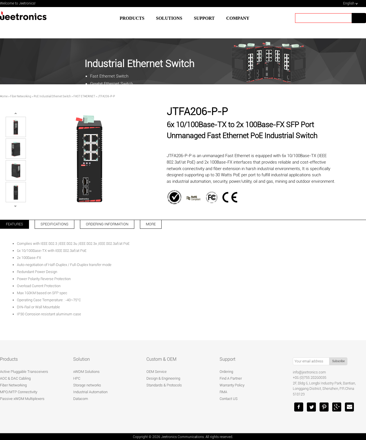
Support (227, 359)
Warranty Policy (232, 385)
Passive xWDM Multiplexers (22, 399)
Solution (81, 359)
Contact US (229, 399)
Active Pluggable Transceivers (24, 371)
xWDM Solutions (86, 371)
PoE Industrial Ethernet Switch (52, 96)
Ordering (226, 371)
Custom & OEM (161, 359)
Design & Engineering (163, 378)
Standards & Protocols (164, 385)
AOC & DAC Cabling (15, 378)
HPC (76, 378)
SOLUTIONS (169, 18)
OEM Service (156, 371)
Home (4, 96)
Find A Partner (231, 378)
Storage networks (87, 385)
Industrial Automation (90, 392)
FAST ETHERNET (84, 96)
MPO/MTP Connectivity (18, 392)
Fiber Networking (20, 96)
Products (132, 18)
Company (237, 18)
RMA (223, 392)
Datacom (80, 399)
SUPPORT (204, 18)
